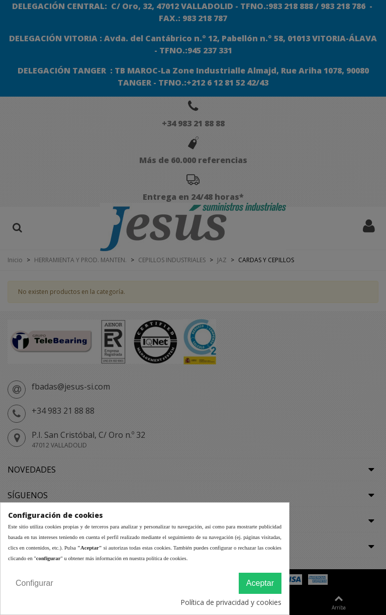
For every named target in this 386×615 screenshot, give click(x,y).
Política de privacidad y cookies (230, 602)
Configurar (34, 583)
